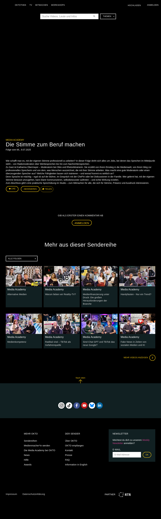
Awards (28, 464)
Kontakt (69, 450)
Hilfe (26, 459)
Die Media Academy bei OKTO (39, 450)
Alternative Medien (16, 294)
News (27, 455)
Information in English (76, 464)
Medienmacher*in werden (37, 445)
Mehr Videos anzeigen (139, 357)
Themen (108, 16)
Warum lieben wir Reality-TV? (60, 294)
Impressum (11, 494)
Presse (68, 455)
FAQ (67, 459)
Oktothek (21, 5)
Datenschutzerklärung (33, 494)
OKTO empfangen (74, 445)
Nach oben (80, 379)
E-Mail (117, 449)
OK (147, 454)
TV (31, 5)
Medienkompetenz (16, 341)
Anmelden (82, 223)
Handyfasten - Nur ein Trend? (136, 294)
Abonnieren (30, 189)
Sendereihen (30, 440)
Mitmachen (42, 5)
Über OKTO (71, 440)
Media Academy (15, 140)
